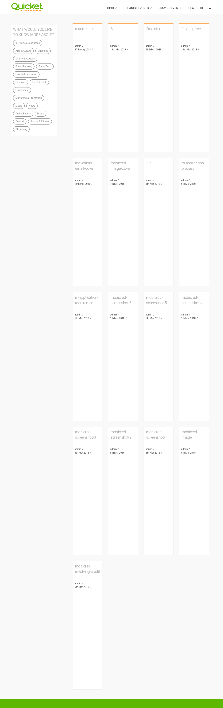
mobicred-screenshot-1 (156, 434)
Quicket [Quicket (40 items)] (20, 121)
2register (153, 29)
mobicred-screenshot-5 (156, 300)
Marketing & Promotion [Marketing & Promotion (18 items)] (29, 98)
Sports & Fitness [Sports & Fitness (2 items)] (39, 121)
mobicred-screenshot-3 (85, 434)
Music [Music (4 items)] (19, 106)
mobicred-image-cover (121, 165)
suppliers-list (85, 29)
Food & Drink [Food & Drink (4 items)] (39, 82)
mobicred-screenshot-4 (192, 300)
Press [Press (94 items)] (40, 113)
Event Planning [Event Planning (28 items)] (24, 66)
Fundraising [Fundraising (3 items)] (22, 90)
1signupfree (191, 29)
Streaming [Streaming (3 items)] (21, 129)
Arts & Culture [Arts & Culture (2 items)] (23, 51)
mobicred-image (190, 434)
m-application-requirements (86, 300)
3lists (115, 29)
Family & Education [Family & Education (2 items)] (26, 74)
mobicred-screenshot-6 (121, 300)
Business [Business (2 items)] (43, 51)
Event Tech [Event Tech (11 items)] (45, 66)
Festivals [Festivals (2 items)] (21, 82)
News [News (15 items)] (32, 106)
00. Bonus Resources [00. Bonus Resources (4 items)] (28, 43)
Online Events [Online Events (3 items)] (23, 113)
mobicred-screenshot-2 (121, 434)
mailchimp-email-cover (84, 165)
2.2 (148, 163)
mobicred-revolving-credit (87, 568)
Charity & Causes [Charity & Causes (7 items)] (25, 59)
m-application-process (193, 165)
